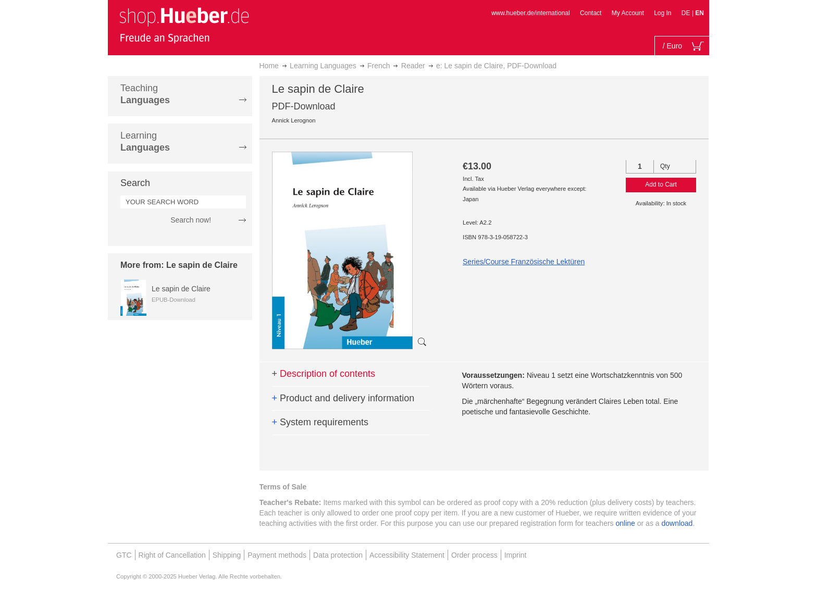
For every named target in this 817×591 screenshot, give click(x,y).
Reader (413, 65)
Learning (145, 141)
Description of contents (324, 373)
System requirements (320, 422)
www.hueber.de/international (530, 13)
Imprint (515, 555)
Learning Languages (323, 65)
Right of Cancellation (172, 555)
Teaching (145, 94)
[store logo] (184, 25)
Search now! (190, 220)
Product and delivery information (343, 398)
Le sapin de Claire (181, 289)
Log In (662, 13)
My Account (628, 13)
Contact (590, 13)
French (378, 65)
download (676, 523)
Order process (474, 555)
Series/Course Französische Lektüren (524, 261)
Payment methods (276, 555)
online (625, 523)
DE (687, 13)
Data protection (338, 555)
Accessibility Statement (406, 555)
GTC (124, 555)
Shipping (227, 555)
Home (269, 65)
